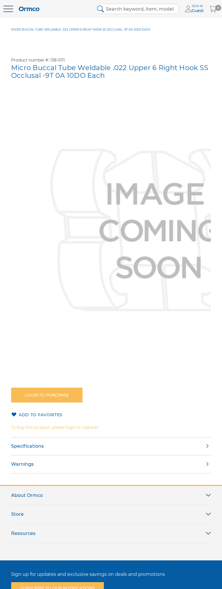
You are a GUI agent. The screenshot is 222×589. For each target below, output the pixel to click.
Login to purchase (47, 395)
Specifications (27, 446)
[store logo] (29, 9)
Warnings (22, 464)
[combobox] (136, 9)
